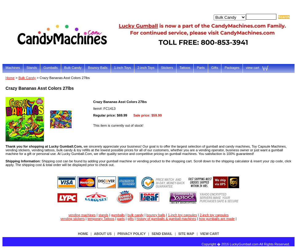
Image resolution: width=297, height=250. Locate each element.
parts (121, 218)
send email (162, 234)
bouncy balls (155, 215)
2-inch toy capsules (214, 215)
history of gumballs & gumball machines (166, 218)
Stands (31, 67)
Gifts (214, 67)
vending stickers (73, 218)
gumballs (118, 215)
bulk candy (136, 215)
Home (10, 78)
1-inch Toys (122, 67)
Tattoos (185, 67)
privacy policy (131, 234)
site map (186, 234)
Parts (201, 67)
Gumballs (50, 67)
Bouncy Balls (98, 67)
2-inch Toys (145, 67)
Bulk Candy (72, 67)
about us (103, 234)
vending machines (82, 215)
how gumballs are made (217, 218)
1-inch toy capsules (182, 215)
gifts (131, 218)
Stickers (167, 67)
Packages (231, 67)
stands (103, 215)
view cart (252, 67)
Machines (13, 67)
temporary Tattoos (100, 218)
